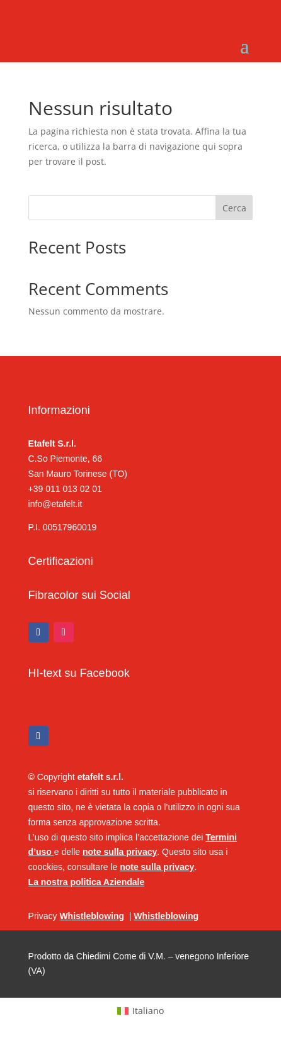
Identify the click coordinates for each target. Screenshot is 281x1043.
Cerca (234, 208)
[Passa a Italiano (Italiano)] (140, 1011)
